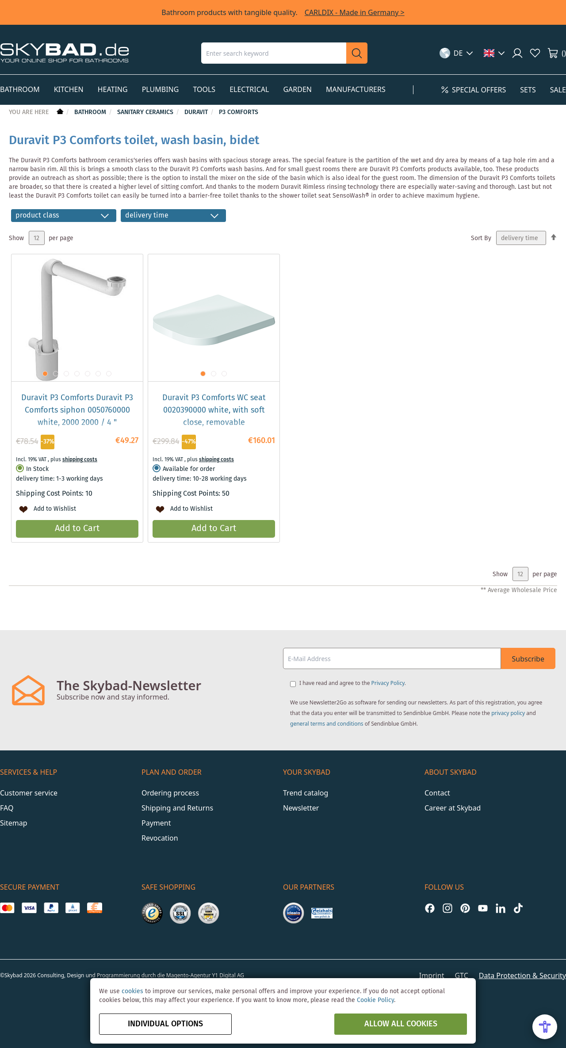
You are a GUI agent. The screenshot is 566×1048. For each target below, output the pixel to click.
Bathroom (91, 112)
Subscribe (528, 659)
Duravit (197, 112)
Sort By (481, 238)
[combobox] (273, 53)
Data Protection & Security (522, 975)
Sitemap (13, 823)
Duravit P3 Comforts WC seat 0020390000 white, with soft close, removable (214, 410)
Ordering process (170, 793)
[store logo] (64, 53)
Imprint (431, 975)
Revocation (160, 838)
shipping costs (79, 459)
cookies (132, 991)
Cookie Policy (375, 1000)
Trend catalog (305, 793)
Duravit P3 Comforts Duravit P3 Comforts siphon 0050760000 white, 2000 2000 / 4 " (77, 410)
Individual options (165, 1024)
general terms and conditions (326, 723)
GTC (461, 975)
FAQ (6, 808)
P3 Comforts (238, 112)
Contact (437, 793)
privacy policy (508, 713)
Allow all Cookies (400, 1024)
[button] (457, 53)
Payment (156, 823)
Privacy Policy (388, 683)
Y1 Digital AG (228, 975)
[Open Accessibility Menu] (544, 1026)
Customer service (28, 793)
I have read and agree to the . (352, 683)
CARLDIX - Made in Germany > (355, 12)
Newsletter (301, 808)
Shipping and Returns (177, 808)
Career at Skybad (452, 808)
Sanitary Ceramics (146, 112)
